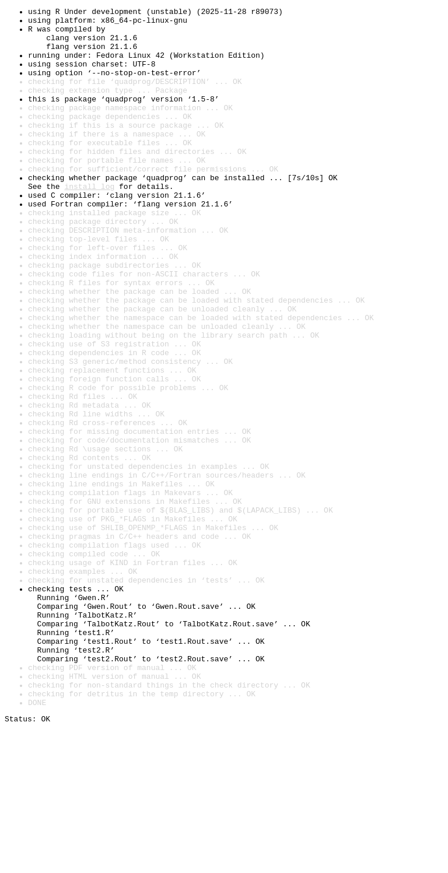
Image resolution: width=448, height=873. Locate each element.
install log (89, 223)
